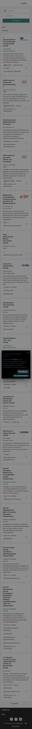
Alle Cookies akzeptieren (21, 375)
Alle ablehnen (23, 371)
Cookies (14, 359)
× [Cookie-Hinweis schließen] (28, 352)
